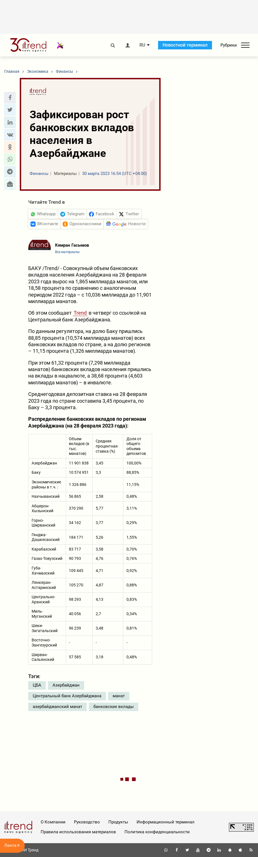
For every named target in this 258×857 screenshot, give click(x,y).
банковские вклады (113, 706)
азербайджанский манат (57, 706)
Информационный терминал (165, 822)
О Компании (53, 822)
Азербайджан (66, 685)
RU (142, 45)
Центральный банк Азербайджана (67, 695)
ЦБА (37, 685)
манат (119, 695)
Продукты (118, 822)
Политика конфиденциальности (157, 831)
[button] (10, 97)
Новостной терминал (185, 45)
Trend (80, 313)
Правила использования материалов (78, 831)
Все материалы (67, 252)
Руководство (87, 822)
